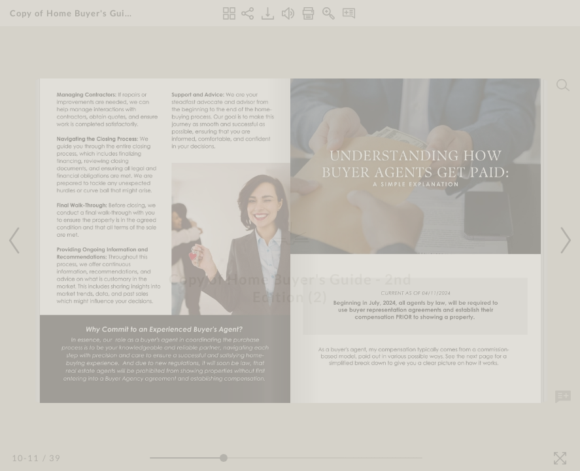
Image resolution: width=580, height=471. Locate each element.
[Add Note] (563, 397)
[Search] (563, 85)
